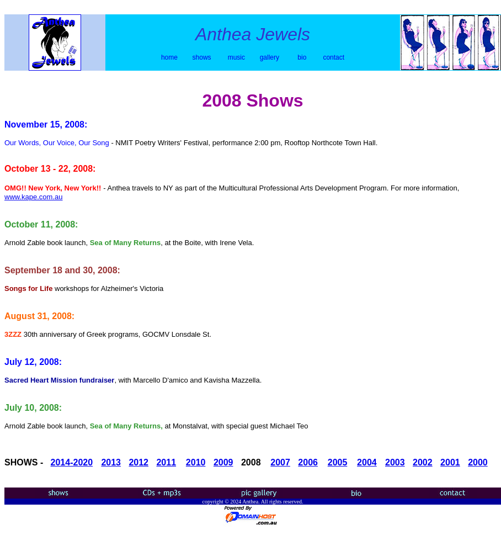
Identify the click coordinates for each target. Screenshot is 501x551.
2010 (196, 462)
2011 (166, 462)
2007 (280, 462)
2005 (338, 462)
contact (333, 57)
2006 (308, 462)
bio (301, 57)
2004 (367, 462)
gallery (269, 57)
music (237, 57)
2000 (478, 462)
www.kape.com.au (33, 197)
